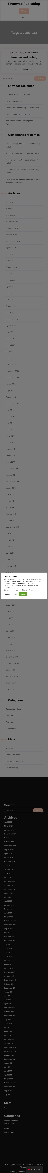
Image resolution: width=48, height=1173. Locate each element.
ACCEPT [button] (23, 594)
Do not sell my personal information (18, 590)
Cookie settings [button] (11, 594)
